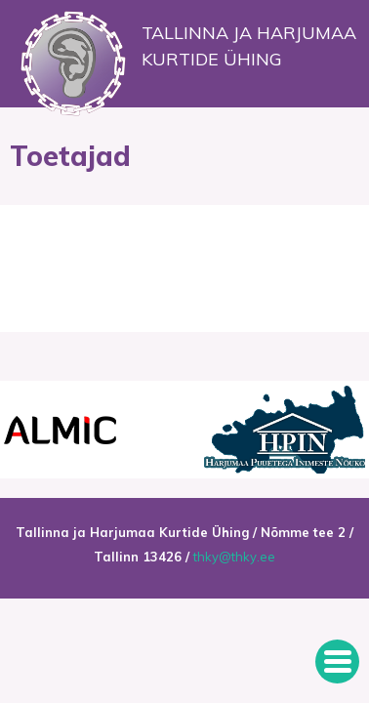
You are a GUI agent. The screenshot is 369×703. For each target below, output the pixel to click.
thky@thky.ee (234, 556)
